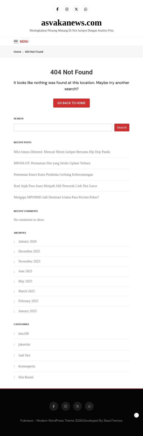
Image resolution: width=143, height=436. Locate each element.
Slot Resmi (25, 377)
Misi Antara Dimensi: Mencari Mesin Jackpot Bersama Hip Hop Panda (62, 152)
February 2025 (28, 301)
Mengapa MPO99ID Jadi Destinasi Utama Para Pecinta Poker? (56, 197)
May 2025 (25, 281)
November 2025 (29, 261)
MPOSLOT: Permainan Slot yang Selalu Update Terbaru (52, 163)
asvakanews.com (71, 22)
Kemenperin (26, 366)
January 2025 (27, 311)
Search (18, 118)
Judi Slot (24, 355)
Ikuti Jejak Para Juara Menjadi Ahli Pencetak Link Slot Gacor (55, 186)
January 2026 (27, 241)
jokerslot (24, 344)
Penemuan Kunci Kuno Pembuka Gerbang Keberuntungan (53, 174)
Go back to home (71, 103)
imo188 (23, 333)
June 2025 (25, 271)
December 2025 (29, 251)
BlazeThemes (113, 421)
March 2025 (26, 291)
